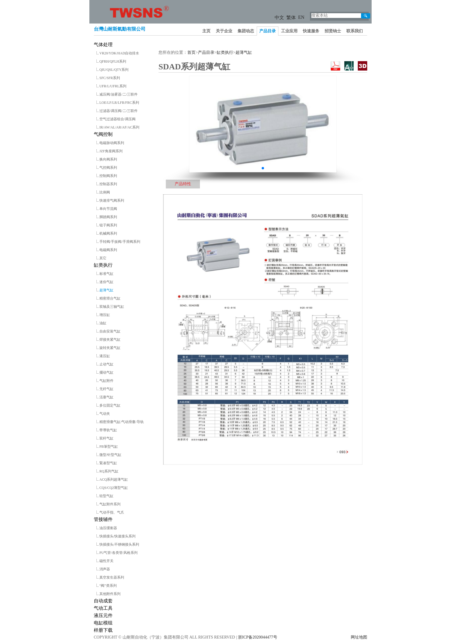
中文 (279, 17)
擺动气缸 (106, 372)
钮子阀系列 (108, 225)
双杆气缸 (106, 438)
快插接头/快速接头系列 (117, 536)
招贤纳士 (333, 31)
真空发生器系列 (111, 577)
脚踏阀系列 (108, 217)
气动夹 (104, 414)
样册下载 (103, 630)
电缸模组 (103, 622)
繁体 (291, 17)
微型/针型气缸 (110, 455)
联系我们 (354, 31)
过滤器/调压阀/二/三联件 (118, 111)
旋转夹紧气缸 (110, 348)
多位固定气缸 (110, 405)
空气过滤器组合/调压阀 (117, 119)
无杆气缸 (106, 389)
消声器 (104, 569)
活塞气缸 (106, 397)
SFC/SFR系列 (109, 78)
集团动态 (246, 31)
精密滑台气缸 (110, 298)
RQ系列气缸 (108, 471)
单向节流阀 (108, 209)
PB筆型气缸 (108, 447)
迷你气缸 (106, 282)
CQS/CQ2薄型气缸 (113, 488)
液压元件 (103, 615)
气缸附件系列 (110, 504)
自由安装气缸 (110, 331)
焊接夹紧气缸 (110, 339)
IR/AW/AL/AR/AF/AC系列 (119, 127)
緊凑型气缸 (108, 463)
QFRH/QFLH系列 (112, 61)
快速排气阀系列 (111, 200)
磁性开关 (106, 561)
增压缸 (104, 315)
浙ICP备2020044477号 (257, 637)
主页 (206, 31)
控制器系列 (108, 184)
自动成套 (103, 600)
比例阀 (104, 192)
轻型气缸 (106, 496)
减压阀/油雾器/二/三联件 (118, 94)
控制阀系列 (108, 176)
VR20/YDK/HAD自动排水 (119, 53)
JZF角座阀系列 (111, 151)
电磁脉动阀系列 (111, 143)
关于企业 (224, 31)
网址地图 (359, 637)
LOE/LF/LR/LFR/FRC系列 (119, 103)
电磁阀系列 (108, 250)
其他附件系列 (110, 594)
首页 (191, 52)
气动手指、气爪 (111, 512)
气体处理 (103, 44)
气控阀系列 (108, 168)
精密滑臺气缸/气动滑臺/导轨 (121, 422)
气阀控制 (103, 134)
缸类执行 (103, 265)
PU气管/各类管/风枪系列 (118, 553)
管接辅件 (103, 519)
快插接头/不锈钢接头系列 (119, 544)
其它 (102, 258)
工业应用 (289, 31)
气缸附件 (106, 381)
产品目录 (267, 31)
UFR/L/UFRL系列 (112, 86)
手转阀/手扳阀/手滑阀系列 (119, 242)
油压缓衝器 (108, 528)
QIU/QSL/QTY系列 (113, 70)
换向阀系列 (108, 159)
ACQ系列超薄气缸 (113, 479)
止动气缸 (106, 364)
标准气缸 (106, 274)
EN (301, 17)
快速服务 (311, 31)
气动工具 (103, 608)
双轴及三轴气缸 (111, 307)
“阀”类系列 (108, 586)
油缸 (102, 323)
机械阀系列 (108, 233)
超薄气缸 (106, 290)
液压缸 (104, 356)
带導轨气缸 (108, 430)
